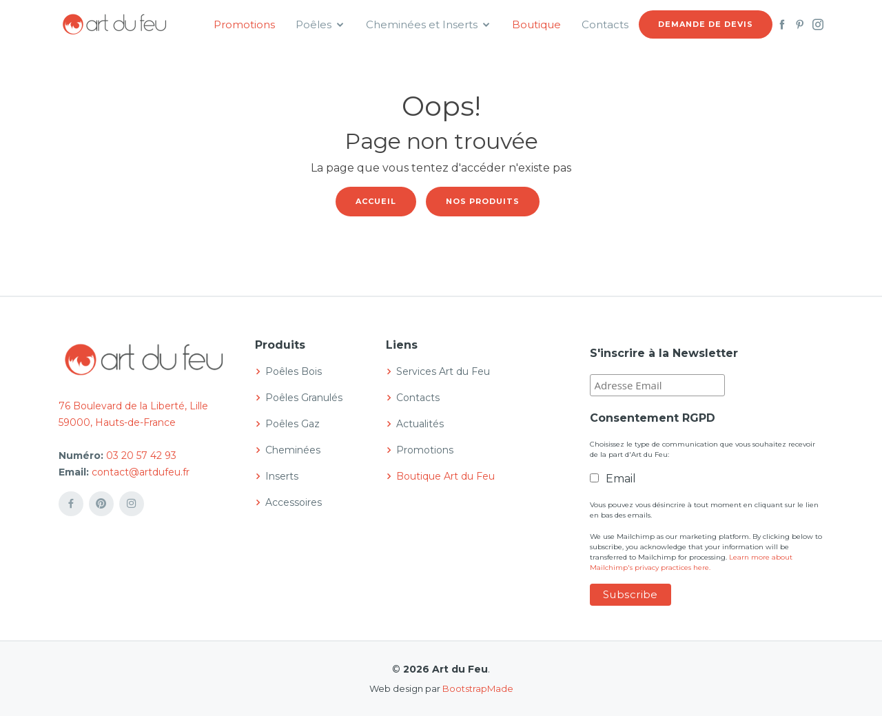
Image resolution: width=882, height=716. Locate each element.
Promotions (244, 24)
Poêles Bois (293, 371)
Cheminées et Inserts (422, 24)
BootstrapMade (477, 688)
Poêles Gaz (292, 424)
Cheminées (292, 450)
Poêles (313, 24)
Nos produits (483, 201)
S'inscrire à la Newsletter (664, 353)
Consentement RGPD (652, 418)
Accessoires (293, 502)
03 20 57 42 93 (141, 455)
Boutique (536, 24)
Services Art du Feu (443, 371)
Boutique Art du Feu (445, 476)
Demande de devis (705, 24)
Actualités (420, 424)
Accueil (376, 201)
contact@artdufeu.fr (140, 472)
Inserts (281, 476)
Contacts (605, 24)
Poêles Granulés (303, 397)
